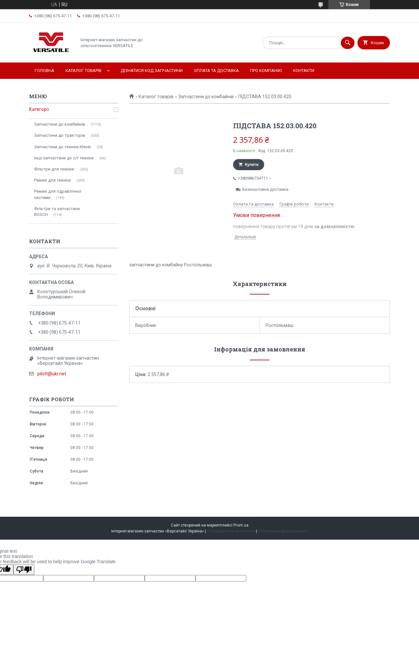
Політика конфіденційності (283, 531)
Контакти (303, 70)
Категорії (39, 109)
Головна (44, 70)
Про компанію (266, 70)
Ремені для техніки (52, 180)
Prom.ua (240, 525)
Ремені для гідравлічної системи (57, 194)
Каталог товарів (83, 70)
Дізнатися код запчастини (152, 70)
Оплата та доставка (216, 70)
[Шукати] (348, 43)
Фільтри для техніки (54, 169)
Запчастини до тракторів (59, 135)
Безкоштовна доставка (265, 189)
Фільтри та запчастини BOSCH (57, 211)
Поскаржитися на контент (231, 531)
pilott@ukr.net (51, 373)
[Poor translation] (23, 569)
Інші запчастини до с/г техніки (64, 157)
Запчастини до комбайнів (206, 96)
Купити (252, 164)
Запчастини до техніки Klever (62, 146)
